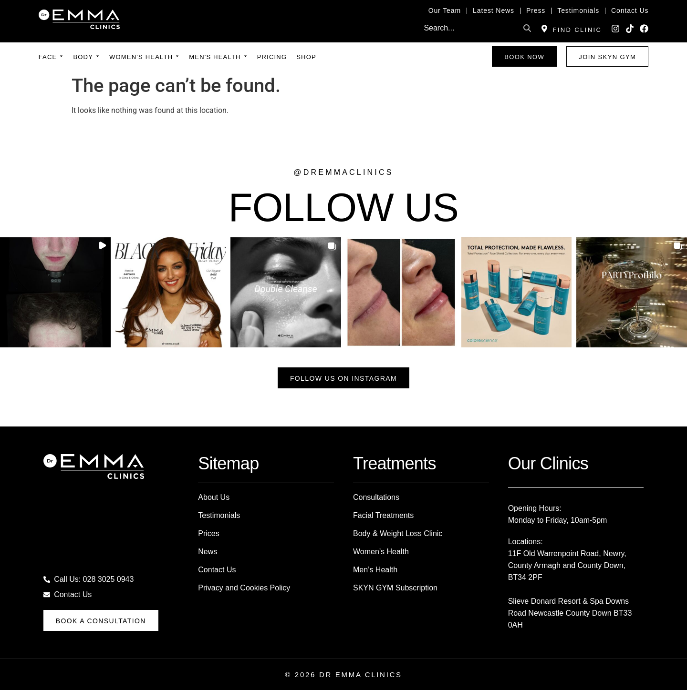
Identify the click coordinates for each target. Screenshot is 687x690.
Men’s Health (375, 570)
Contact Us (217, 570)
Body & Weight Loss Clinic (397, 533)
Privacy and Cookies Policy (244, 588)
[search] (471, 28)
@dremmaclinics (343, 172)
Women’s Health (381, 552)
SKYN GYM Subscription (395, 588)
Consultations (376, 497)
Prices (208, 533)
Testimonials (219, 515)
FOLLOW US (344, 207)
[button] (55, 292)
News (207, 552)
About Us (213, 497)
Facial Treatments (383, 515)
